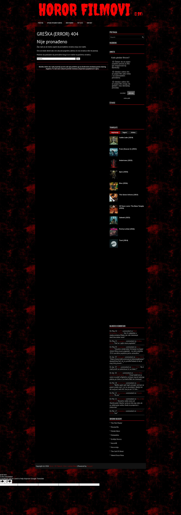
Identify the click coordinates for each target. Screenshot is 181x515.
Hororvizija (114, 447)
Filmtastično (115, 435)
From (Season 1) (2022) (128, 149)
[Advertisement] (119, 287)
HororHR (114, 443)
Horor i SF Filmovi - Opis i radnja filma (63, 466)
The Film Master (116, 423)
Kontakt (89, 23)
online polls (127, 98)
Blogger (90, 466)
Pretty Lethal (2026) (127, 229)
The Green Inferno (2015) (128, 195)
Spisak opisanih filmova (54, 23)
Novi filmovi (69, 23)
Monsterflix (115, 427)
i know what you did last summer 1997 (126, 374)
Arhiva (133, 132)
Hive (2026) (123, 183)
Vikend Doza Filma (117, 455)
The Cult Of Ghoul (117, 451)
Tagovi (124, 132)
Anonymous (121, 341)
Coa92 (120, 331)
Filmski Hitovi (115, 431)
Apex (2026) (123, 172)
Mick (118, 367)
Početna (40, 23)
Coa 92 (119, 373)
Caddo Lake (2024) (126, 137)
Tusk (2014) (123, 240)
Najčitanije (114, 132)
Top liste (80, 23)
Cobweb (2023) (124, 217)
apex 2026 (139, 357)
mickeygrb (120, 357)
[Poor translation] (8, 481)
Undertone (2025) (125, 160)
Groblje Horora (116, 439)
